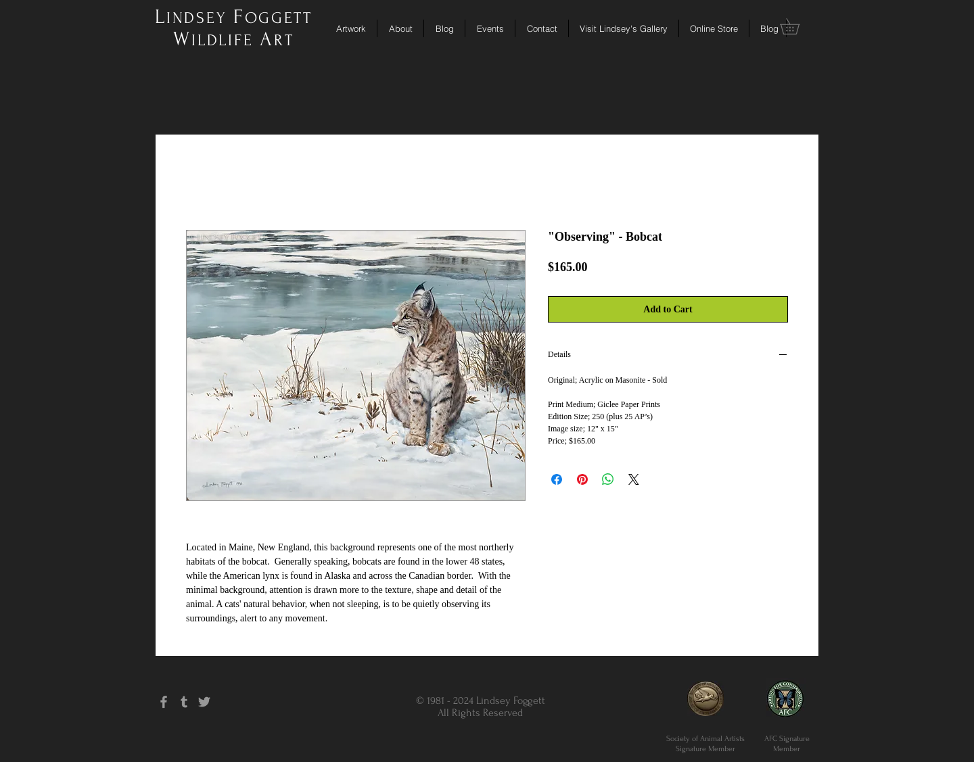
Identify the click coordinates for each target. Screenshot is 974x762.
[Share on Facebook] (557, 479)
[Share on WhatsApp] (608, 479)
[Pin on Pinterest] (582, 479)
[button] (797, 26)
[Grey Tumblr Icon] (184, 702)
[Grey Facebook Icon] (164, 702)
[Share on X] (634, 479)
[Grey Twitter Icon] (204, 702)
